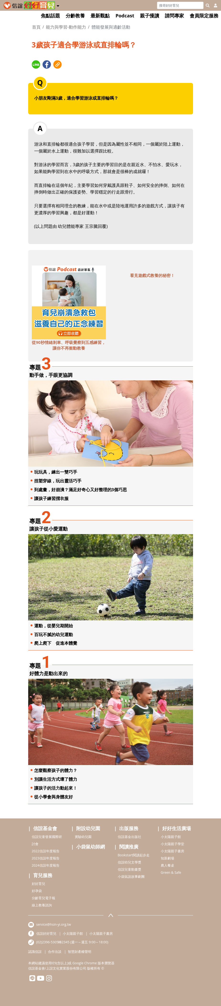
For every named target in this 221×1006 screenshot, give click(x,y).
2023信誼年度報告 (45, 858)
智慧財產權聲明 (79, 951)
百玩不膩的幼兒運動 (53, 634)
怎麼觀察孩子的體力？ (55, 770)
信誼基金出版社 (129, 836)
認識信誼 (35, 951)
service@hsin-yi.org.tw (53, 924)
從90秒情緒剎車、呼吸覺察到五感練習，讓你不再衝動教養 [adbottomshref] (68, 345)
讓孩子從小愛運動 (48, 529)
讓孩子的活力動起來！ (55, 788)
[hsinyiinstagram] (49, 979)
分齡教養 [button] (75, 15)
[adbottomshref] (69, 302)
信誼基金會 (45, 828)
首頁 (36, 27)
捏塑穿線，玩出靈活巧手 (57, 481)
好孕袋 (37, 891)
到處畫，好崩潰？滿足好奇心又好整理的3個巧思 (80, 489)
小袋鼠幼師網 (90, 846)
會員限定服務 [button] (204, 15)
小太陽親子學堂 (172, 844)
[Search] (180, 5)
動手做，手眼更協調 (50, 375)
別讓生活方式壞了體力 (55, 779)
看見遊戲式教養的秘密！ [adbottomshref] (152, 275)
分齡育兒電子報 (43, 898)
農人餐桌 (167, 865)
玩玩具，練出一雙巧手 (55, 472)
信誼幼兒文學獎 (129, 862)
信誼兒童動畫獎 (129, 869)
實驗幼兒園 (83, 836)
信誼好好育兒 (46, 933)
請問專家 (174, 15)
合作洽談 (54, 951)
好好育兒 (38, 883)
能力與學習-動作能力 (66, 27)
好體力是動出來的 (48, 673)
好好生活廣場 (176, 828)
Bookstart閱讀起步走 (134, 855)
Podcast (124, 15)
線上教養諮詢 (42, 905)
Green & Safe (171, 872)
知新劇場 (167, 858)
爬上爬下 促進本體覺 (55, 643)
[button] (58, 5)
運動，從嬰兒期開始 (53, 625)
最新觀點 (100, 15)
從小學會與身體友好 (53, 797)
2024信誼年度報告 (45, 865)
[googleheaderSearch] (207, 5)
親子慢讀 (149, 15)
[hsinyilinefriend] (32, 979)
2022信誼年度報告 (45, 851)
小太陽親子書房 (172, 851)
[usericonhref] (213, 5)
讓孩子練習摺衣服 (51, 498)
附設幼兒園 (88, 828)
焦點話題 (50, 15)
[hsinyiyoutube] (41, 979)
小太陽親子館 (171, 836)
